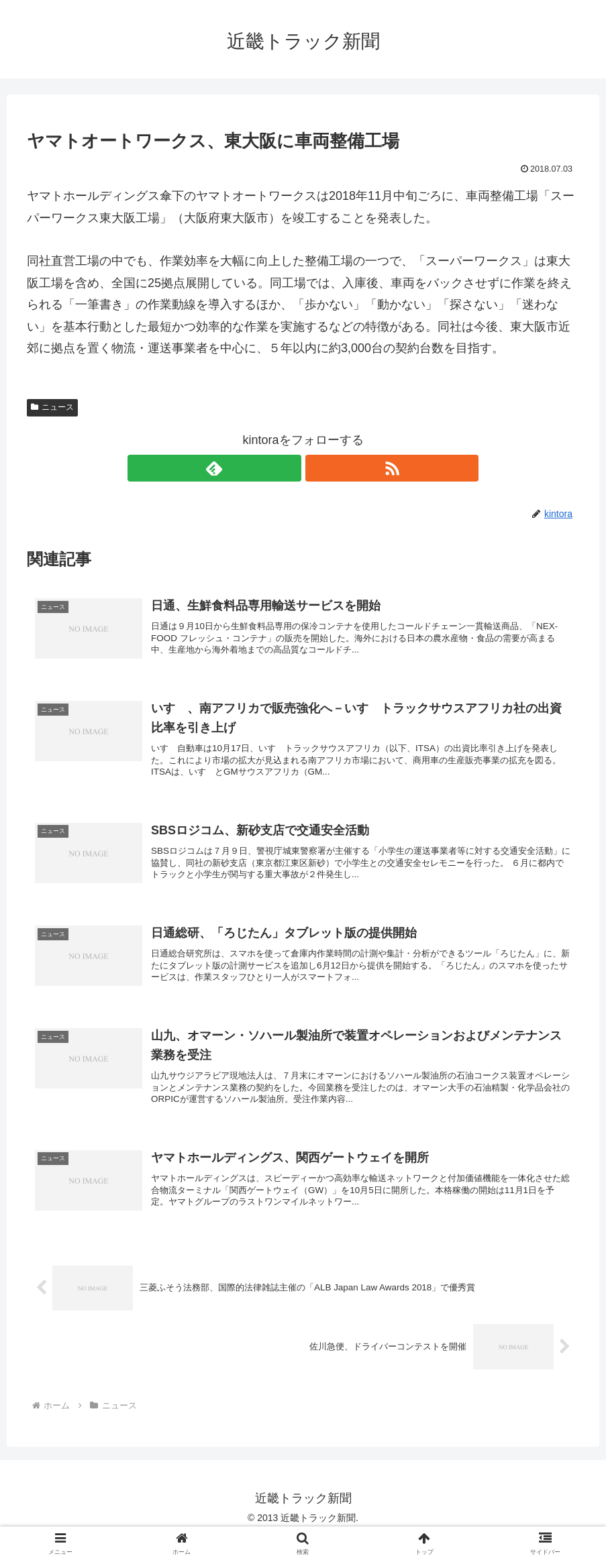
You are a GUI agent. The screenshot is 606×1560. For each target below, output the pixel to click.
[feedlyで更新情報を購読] (287, 468)
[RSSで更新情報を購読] (318, 468)
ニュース (52, 407)
